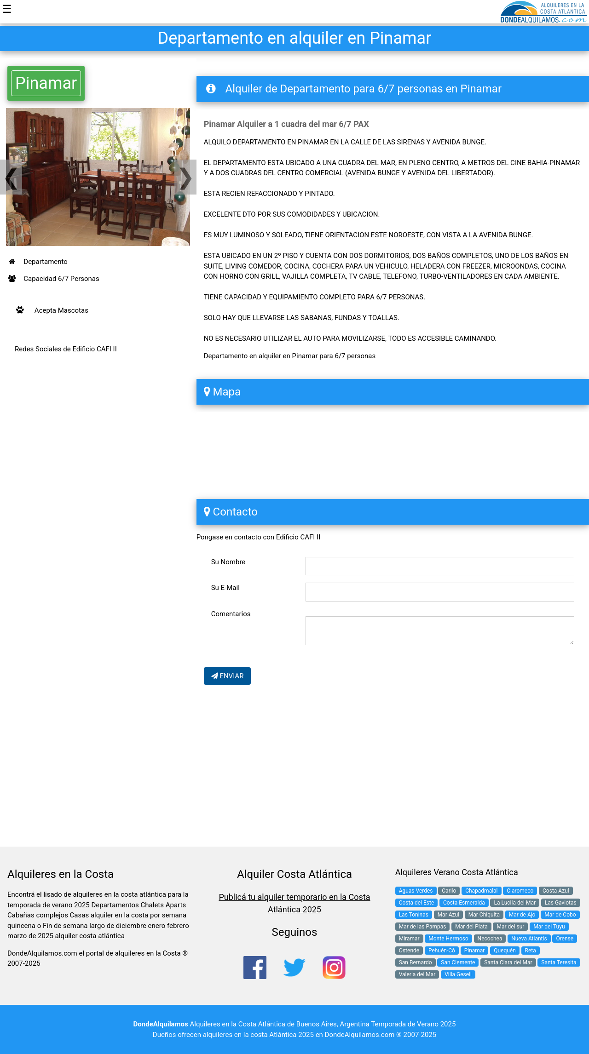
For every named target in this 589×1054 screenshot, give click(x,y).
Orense (564, 938)
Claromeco (520, 891)
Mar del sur (510, 926)
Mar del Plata (471, 926)
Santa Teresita (558, 962)
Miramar (409, 938)
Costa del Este (416, 902)
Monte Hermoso (448, 938)
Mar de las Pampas (422, 926)
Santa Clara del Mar (508, 962)
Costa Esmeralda (464, 902)
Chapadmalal (481, 891)
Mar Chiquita (484, 914)
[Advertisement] (98, 457)
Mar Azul (448, 914)
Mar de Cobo (560, 914)
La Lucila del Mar (515, 902)
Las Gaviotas (561, 902)
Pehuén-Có (441, 950)
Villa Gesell (458, 974)
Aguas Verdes (416, 891)
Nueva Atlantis (529, 938)
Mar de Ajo (522, 914)
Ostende (409, 950)
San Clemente (458, 962)
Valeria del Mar (417, 974)
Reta (530, 950)
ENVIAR (227, 676)
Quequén (505, 950)
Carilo (449, 891)
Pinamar (46, 83)
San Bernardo (415, 962)
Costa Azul (556, 891)
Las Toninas (413, 914)
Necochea (490, 938)
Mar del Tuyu (549, 926)
